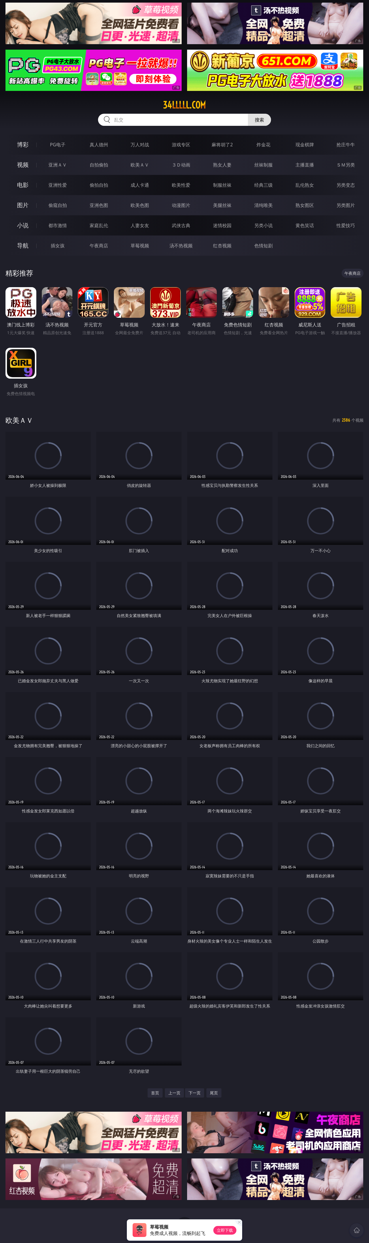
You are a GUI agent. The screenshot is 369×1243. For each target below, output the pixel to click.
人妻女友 (140, 225)
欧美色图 (140, 205)
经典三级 (263, 185)
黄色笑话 (304, 225)
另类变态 (345, 185)
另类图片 (345, 205)
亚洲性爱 (57, 185)
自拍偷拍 (99, 165)
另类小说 (263, 225)
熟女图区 (304, 205)
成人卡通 (140, 185)
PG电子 (57, 144)
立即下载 (225, 1230)
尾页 (214, 1093)
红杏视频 (222, 245)
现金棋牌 (304, 144)
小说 (23, 225)
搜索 (259, 120)
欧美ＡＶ (140, 165)
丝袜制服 (263, 165)
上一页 (174, 1093)
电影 (23, 185)
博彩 (23, 144)
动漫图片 (181, 205)
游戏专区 (181, 144)
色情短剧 (263, 245)
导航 (23, 245)
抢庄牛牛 (345, 144)
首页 (155, 1093)
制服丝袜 (222, 185)
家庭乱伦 (99, 225)
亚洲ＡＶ (57, 165)
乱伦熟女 (304, 185)
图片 (23, 205)
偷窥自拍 (57, 205)
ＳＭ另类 (345, 165)
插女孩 (58, 245)
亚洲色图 (99, 205)
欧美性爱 (181, 185)
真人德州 (99, 144)
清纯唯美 (263, 205)
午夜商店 (99, 245)
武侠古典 (181, 225)
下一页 (195, 1093)
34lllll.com (184, 105)
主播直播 (304, 165)
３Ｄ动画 (181, 165)
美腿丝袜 (222, 205)
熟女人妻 (222, 165)
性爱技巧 (345, 225)
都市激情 (57, 225)
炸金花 (263, 144)
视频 (23, 165)
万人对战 (140, 144)
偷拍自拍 (99, 185)
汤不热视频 (181, 245)
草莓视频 (140, 245)
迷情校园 (222, 225)
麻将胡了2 (222, 144)
